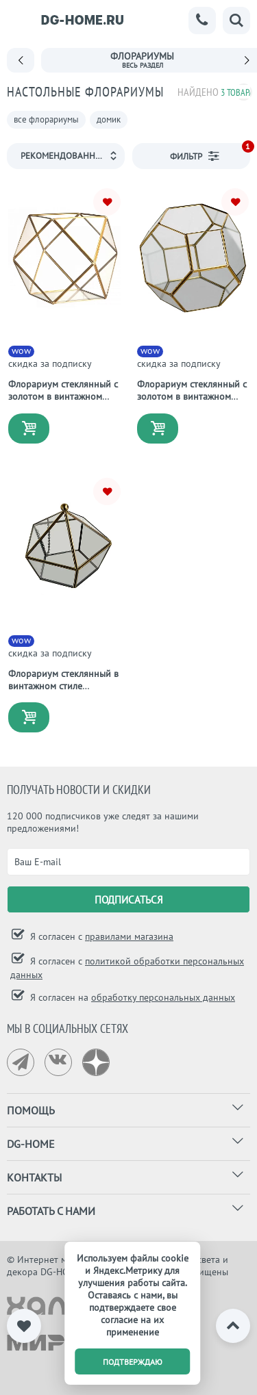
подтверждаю (132, 1362)
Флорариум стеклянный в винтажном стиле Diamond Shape (63, 685)
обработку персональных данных (163, 997)
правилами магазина (129, 936)
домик (109, 119)
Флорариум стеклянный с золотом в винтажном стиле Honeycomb (192, 396)
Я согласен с (100, 936)
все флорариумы (46, 119)
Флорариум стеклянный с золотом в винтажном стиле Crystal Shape (63, 396)
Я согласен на (131, 997)
